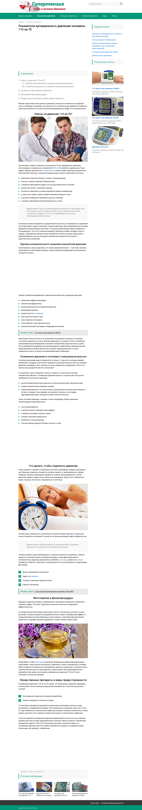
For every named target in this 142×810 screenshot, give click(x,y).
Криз (105, 16)
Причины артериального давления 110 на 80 (80, 794)
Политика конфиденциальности (112, 803)
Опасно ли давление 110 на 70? (31, 80)
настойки (39, 662)
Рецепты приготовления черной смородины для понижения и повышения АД (104, 45)
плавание (34, 576)
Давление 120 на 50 (100, 147)
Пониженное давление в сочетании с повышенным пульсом (48, 86)
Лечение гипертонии (68, 16)
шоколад (63, 560)
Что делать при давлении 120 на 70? (60, 794)
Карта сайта (95, 803)
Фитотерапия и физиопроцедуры (32, 94)
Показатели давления (46, 16)
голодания (39, 313)
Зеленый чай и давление (102, 56)
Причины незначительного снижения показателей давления (47, 83)
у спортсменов (48, 171)
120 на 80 (56, 168)
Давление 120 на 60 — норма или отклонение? (44, 794)
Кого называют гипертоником (104, 40)
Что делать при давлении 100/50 (105, 52)
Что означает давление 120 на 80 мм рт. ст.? (26, 794)
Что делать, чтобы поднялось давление (35, 90)
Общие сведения (25, 16)
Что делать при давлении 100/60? (105, 89)
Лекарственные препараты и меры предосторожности (41, 98)
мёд (79, 560)
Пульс (114, 16)
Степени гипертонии (90, 16)
